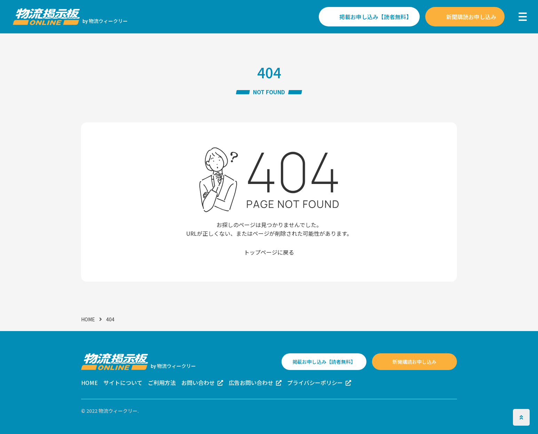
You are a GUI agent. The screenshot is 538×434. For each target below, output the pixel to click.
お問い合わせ (198, 382)
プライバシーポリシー (315, 382)
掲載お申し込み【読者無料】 (375, 17)
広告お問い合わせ (251, 382)
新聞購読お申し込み (471, 17)
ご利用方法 (162, 382)
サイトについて (122, 382)
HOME (88, 319)
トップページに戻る (269, 252)
